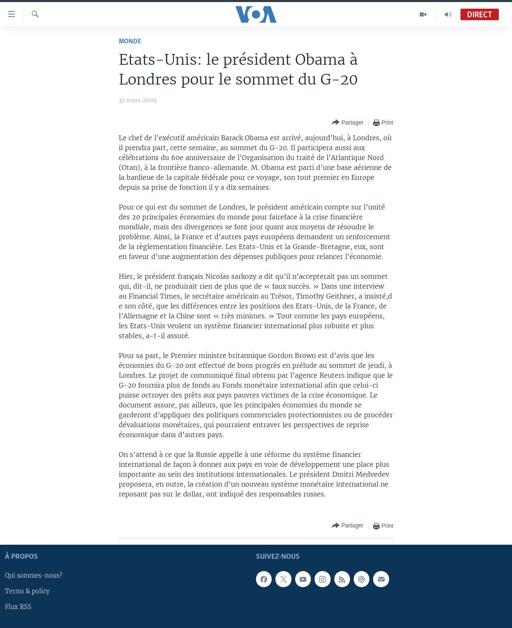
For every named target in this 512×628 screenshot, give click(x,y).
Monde (130, 41)
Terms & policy (27, 591)
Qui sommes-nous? (33, 575)
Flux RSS (18, 607)
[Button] (348, 123)
